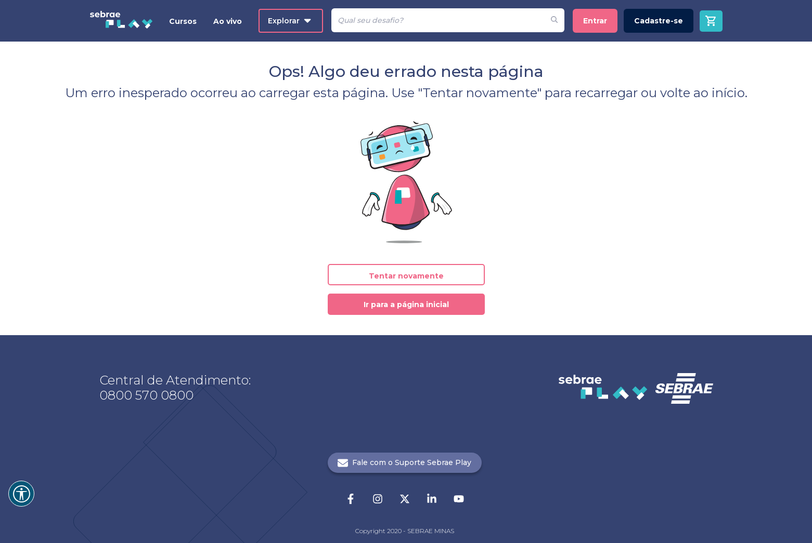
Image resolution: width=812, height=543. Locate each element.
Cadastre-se (658, 20)
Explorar (289, 20)
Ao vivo (227, 21)
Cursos (183, 21)
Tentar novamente (406, 276)
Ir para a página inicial (406, 304)
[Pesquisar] (438, 20)
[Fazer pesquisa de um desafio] (554, 20)
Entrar (595, 20)
